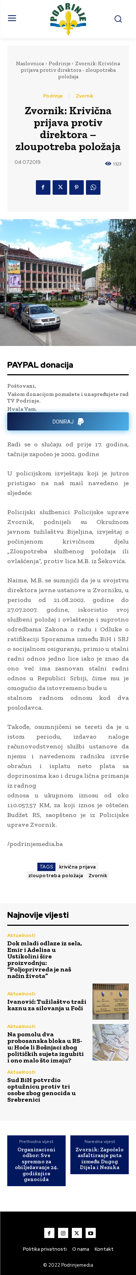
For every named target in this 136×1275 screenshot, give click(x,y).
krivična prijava (77, 867)
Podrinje (59, 63)
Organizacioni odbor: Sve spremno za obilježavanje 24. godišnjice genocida (36, 1165)
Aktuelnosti (21, 935)
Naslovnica (30, 63)
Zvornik (84, 96)
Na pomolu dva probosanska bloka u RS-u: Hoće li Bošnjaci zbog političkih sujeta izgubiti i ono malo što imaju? (45, 1047)
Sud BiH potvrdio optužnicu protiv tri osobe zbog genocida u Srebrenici (41, 1089)
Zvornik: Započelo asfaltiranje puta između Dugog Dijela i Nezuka (99, 1159)
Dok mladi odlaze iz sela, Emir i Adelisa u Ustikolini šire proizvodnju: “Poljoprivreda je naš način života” (44, 959)
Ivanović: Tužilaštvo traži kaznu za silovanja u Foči (46, 1005)
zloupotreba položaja (55, 875)
